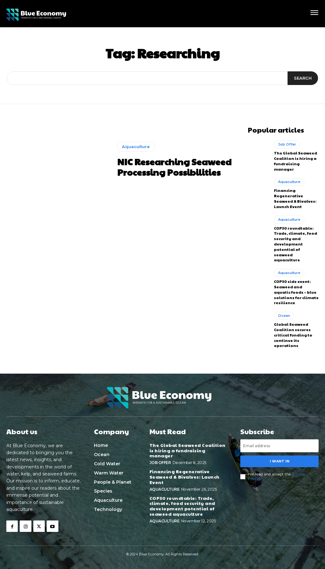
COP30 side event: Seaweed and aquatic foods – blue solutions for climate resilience (296, 292)
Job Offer (287, 144)
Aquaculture (136, 146)
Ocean (284, 315)
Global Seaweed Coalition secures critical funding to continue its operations (293, 335)
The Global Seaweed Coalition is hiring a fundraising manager (295, 160)
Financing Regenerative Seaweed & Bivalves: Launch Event (295, 198)
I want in (279, 461)
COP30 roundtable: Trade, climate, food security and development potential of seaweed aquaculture (295, 244)
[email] (279, 445)
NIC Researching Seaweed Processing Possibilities (174, 167)
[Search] (303, 78)
